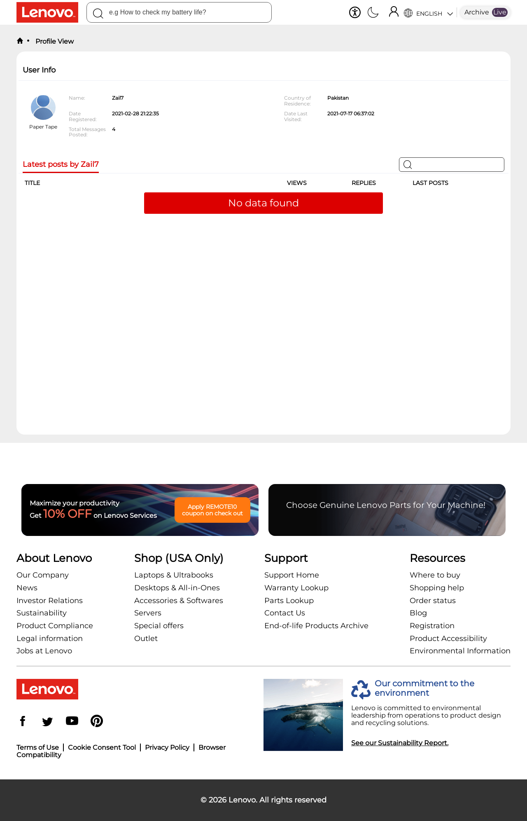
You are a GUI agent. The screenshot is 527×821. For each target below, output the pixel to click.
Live (499, 12)
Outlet (146, 638)
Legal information (49, 638)
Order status (433, 600)
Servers (147, 613)
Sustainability (41, 613)
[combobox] (179, 12)
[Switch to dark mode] (373, 13)
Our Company (42, 575)
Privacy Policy (167, 747)
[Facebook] (22, 722)
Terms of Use (37, 747)
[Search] (98, 14)
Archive (476, 12)
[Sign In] (393, 12)
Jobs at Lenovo (44, 650)
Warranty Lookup (296, 587)
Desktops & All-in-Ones (177, 587)
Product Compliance (54, 625)
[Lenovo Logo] (51, 12)
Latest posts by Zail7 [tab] (61, 164)
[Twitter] (47, 722)
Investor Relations (49, 600)
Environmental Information (460, 650)
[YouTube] (72, 722)
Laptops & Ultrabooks (173, 575)
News (26, 587)
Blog (418, 613)
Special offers (159, 625)
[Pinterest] (97, 722)
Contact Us (284, 613)
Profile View (54, 41)
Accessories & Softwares (178, 600)
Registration (432, 625)
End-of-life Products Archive (316, 625)
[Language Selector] (428, 12)
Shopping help (437, 587)
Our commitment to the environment (424, 688)
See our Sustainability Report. (399, 743)
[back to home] (19, 41)
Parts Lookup (289, 600)
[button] (355, 12)
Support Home (291, 575)
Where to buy (435, 575)
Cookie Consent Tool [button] (102, 747)
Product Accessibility (448, 638)
